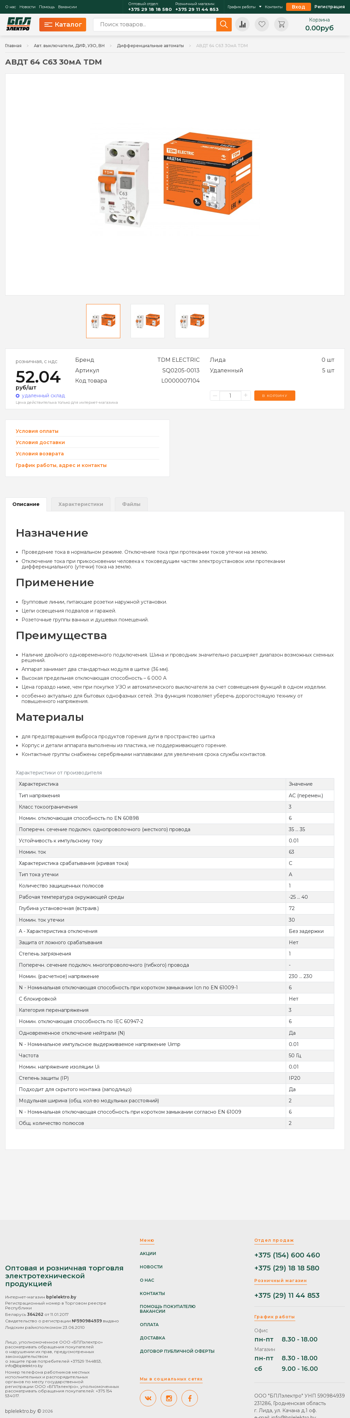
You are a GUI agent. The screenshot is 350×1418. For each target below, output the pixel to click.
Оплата (149, 1324)
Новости (27, 7)
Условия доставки (40, 442)
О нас (10, 7)
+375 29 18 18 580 (150, 9)
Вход (298, 7)
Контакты (274, 7)
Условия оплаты (37, 431)
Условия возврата (40, 454)
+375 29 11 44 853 (197, 9)
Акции (148, 1253)
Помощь (47, 7)
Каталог (63, 24)
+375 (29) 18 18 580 (286, 1268)
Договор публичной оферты (177, 1351)
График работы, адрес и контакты (61, 465)
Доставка (152, 1338)
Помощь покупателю (168, 1306)
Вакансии (67, 7)
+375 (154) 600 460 (287, 1255)
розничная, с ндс (36, 361)
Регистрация (329, 6)
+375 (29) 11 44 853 (287, 1295)
